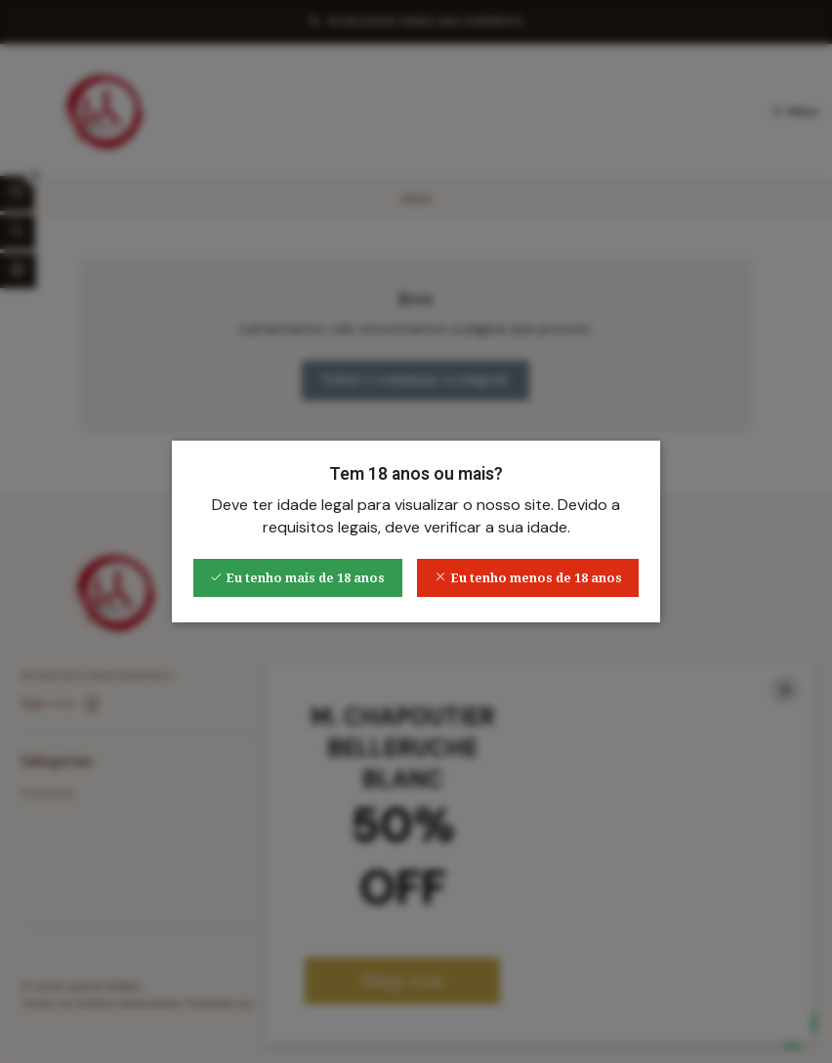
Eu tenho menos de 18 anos (528, 578)
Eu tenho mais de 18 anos (297, 578)
